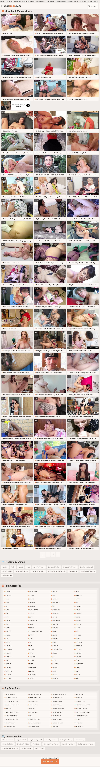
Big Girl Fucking (7, 572)
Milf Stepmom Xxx (94, 1)
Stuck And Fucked (38, 568)
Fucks (13, 568)
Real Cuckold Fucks (84, 1)
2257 (42, 759)
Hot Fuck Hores (7, 576)
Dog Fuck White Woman (51, 745)
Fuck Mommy (80, 741)
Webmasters (49, 759)
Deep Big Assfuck (51, 741)
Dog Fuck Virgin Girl (36, 741)
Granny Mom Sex (30, 1)
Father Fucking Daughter (86, 745)
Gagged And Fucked (22, 572)
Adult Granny (9, 1)
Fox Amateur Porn (50, 1)
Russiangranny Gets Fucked (56, 572)
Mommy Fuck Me (7, 741)
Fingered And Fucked (69, 568)
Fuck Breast (36, 745)
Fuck (28, 568)
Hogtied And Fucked (38, 572)
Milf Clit (76, 1)
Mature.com (14, 6)
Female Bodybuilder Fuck (10, 749)
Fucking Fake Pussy (66, 741)
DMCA (57, 759)
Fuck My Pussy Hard (68, 745)
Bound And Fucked (53, 568)
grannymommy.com (39, 1)
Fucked (20, 568)
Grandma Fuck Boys (23, 745)
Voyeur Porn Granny (61, 1)
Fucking (4, 568)
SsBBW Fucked (39, 749)
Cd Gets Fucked (26, 749)
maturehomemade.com (19, 1)
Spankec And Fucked (86, 568)
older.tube (69, 1)
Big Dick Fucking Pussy (88, 572)
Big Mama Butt (21, 741)
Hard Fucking (73, 572)
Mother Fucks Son (7, 745)
